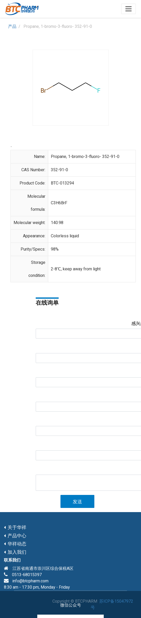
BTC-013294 (62, 183)
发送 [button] (77, 501)
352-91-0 (59, 170)
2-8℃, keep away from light (76, 269)
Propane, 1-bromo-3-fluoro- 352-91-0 (85, 157)
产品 (12, 26)
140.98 (57, 223)
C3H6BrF (59, 203)
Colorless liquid (65, 236)
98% (55, 249)
